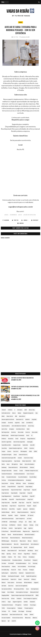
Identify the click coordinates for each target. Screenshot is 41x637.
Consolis (20, 458)
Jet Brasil (29, 518)
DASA (34, 461)
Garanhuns (28, 480)
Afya (36, 413)
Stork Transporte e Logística (30, 598)
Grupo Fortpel (27, 490)
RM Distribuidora (28, 582)
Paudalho (4, 557)
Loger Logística (18, 528)
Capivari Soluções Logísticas (15, 448)
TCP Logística (18, 605)
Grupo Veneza (13, 506)
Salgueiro (36, 582)
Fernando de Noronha (11, 477)
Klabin (30, 522)
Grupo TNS (28, 502)
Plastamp (35, 563)
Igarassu (25, 509)
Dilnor (21, 464)
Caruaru (9, 451)
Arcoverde (10, 422)
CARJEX (25, 448)
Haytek (34, 506)
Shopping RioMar (5, 595)
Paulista (10, 557)
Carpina (3, 451)
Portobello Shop (5, 569)
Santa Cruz (10, 585)
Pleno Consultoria (6, 566)
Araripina (4, 422)
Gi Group (12, 483)
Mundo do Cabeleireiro (7, 544)
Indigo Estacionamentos (22, 512)
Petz (29, 563)
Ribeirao (3, 582)
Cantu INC (32, 445)
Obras (36, 550)
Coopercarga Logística (7, 461)
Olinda (3, 553)
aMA (16, 416)
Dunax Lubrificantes (13, 467)
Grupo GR (34, 490)
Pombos (14, 566)
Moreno (29, 541)
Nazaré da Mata (5, 547)
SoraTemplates (18, 634)
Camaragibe (29, 442)
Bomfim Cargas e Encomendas (17, 435)
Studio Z (4, 601)
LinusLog (31, 525)
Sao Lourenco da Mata (7, 589)
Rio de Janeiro (11, 582)
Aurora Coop (31, 426)
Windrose (35, 617)
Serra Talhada (10, 592)
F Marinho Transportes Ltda (31, 470)
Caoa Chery (4, 448)
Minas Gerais (23, 541)
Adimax (19, 413)
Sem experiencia (34, 589)
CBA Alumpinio (24, 451)
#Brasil (6, 214)
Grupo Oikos (4, 499)
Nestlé (25, 547)
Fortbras (4, 480)
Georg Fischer (5, 483)
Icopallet (19, 509)
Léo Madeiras (12, 525)
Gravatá (3, 486)
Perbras (25, 557)
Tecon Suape (33, 605)
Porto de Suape (31, 566)
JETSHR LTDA (4, 522)
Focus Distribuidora (22, 477)
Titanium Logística (28, 608)
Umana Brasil (5, 614)
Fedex (3, 477)
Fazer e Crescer (30, 474)
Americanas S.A (19, 419)
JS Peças (21, 522)
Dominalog (4, 467)
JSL (26, 522)
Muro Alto (16, 544)
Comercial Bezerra (23, 454)
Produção (31, 569)
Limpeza (25, 525)
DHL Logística (15, 464)
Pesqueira (35, 560)
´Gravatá (4, 410)
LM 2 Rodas (4, 528)
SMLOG (37, 595)
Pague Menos (27, 553)
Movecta (35, 541)
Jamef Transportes (20, 518)
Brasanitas (10, 438)
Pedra (19, 557)
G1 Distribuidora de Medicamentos (16, 480)
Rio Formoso (19, 582)
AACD (26, 410)
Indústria (4, 515)
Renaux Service (5, 579)
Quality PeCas (14, 573)
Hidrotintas (4, 509)
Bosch (27, 435)
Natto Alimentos (35, 544)
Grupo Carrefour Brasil (16, 490)
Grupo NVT (32, 496)
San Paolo (4, 585)
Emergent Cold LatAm (6, 470)
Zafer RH (14, 621)
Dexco (8, 464)
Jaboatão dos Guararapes (7, 518)
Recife (22, 576)
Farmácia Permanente (7, 474)
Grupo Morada (16, 496)
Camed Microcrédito (6, 445)
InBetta (13, 512)
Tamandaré (32, 601)
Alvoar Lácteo (10, 416)
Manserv (4, 534)
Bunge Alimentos (31, 438)
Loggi (25, 528)
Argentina (17, 422)
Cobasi (15, 454)
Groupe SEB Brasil (11, 486)
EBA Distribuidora (24, 467)
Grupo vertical (21, 506)
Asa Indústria (29, 422)
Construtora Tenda (28, 458)
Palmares (34, 553)
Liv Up (36, 525)
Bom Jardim (34, 432)
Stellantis (19, 598)
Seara (27, 589)
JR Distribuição (13, 522)
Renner (20, 579)
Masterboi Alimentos (15, 537)
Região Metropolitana (31, 576)
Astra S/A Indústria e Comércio (19, 426)
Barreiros (13, 432)
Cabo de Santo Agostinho (19, 442)
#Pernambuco (13, 214)
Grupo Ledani (22, 493)
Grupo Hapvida (14, 493)
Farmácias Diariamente (19, 474)
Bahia (28, 429)
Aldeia (3, 416)
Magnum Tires (35, 531)
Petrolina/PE (11, 563)
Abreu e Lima (32, 410)
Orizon (14, 553)
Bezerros (28, 432)
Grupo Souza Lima (6, 502)
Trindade (14, 611)
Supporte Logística (17, 601)
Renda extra (13, 579)
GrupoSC (29, 506)
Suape (9, 601)
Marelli (9, 534)
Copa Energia (17, 461)
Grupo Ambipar (29, 486)
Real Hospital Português (13, 576)
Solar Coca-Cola (5, 598)
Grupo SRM (14, 502)
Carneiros (32, 448)
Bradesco (4, 438)
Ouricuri (20, 553)
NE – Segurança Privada (16, 547)
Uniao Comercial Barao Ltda (16, 614)
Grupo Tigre (21, 502)
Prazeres (25, 569)
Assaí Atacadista (6, 426)
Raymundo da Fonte (30, 573)
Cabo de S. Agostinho (6, 442)
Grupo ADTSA (20, 486)
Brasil (20, 22)
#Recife (20, 214)
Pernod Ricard (27, 560)
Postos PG (13, 569)
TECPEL (3, 608)
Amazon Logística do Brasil (8, 419)
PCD (15, 557)
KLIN (34, 522)
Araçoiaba (34, 419)
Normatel (31, 547)
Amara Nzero (22, 416)
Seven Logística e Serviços (22, 592)
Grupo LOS (30, 493)
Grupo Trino (36, 502)
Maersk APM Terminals (16, 531)
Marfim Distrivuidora (29, 534)
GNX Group (18, 483)
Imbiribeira (32, 509)
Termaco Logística (11, 608)
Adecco (14, 413)
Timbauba (20, 608)
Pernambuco (31, 557)
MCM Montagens (5, 541)
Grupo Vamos (5, 506)
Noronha (3, 550)
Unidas (26, 614)
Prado (19, 569)
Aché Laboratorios (6, 413)
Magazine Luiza (26, 531)
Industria (33, 512)
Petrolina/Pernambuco (21, 563)
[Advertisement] (20, 173)
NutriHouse (30, 550)
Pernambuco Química (17, 560)
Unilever (31, 614)
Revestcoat (26, 579)
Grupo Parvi (30, 499)
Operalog (9, 553)
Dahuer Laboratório (26, 461)
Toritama (4, 611)
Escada (21, 470)
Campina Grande (16, 445)
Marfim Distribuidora (18, 534)
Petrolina (4, 563)
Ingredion (10, 515)
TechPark (26, 605)
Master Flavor (5, 537)
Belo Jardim (20, 432)
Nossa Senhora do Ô (12, 550)
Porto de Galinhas (22, 566)
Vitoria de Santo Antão (17, 617)
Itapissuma (22, 515)
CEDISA (35, 451)
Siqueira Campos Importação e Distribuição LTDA (22, 595)
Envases (15, 470)
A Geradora (19, 410)
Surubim (26, 601)
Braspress (22, 438)
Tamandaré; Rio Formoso (7, 605)
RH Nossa (33, 579)
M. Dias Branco (5, 531)
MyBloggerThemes (27, 634)
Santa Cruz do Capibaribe (21, 585)
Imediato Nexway (5, 512)
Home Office (12, 509)
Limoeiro (19, 525)
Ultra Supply (21, 611)
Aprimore (27, 419)
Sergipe (3, 592)
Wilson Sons (28, 617)
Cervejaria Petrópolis (6, 454)
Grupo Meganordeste (6, 496)
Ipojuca (16, 515)
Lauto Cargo (4, 525)
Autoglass (11, 429)
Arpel (23, 422)
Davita (3, 464)
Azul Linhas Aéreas (20, 429)
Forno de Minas (33, 477)
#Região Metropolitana (29, 214)
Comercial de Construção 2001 (9, 458)
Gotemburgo (31, 483)
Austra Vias (4, 429)
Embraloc (32, 467)
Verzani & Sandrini (6, 617)
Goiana (24, 483)
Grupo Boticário (5, 490)
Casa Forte (15, 451)
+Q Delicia (10, 410)
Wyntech (4, 621)
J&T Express (30, 515)
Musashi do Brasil (25, 544)
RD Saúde (4, 576)
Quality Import (5, 573)
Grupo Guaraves (5, 493)
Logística (30, 528)
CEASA (30, 451)
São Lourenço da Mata (19, 589)
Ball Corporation (5, 432)
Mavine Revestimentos (27, 537)
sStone (12, 598)
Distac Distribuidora (29, 464)
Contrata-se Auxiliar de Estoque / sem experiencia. (25, 386)
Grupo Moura (25, 496)
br (31, 435)
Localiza (10, 528)
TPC (9, 611)
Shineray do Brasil (34, 592)
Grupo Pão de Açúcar (20, 499)
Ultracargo (28, 611)
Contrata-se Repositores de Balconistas (22, 378)
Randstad (21, 573)
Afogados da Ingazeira (28, 413)
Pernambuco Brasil (6, 560)
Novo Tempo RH (22, 550)
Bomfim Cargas (5, 435)
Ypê (8, 621)
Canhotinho (25, 445)
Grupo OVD (11, 499)
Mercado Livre (14, 541)
